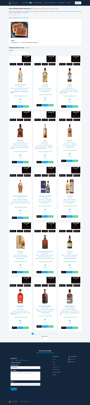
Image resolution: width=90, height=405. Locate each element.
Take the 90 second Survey (23, 17)
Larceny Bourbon (20, 142)
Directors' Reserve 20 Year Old (45, 251)
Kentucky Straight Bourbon (20, 196)
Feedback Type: (15, 365)
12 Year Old (69, 251)
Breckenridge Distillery (70, 307)
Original (70, 85)
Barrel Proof (20, 140)
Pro (30, 2)
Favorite (13, 64)
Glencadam (20, 253)
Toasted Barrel (20, 306)
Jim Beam (70, 86)
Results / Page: (44, 336)
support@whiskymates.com (22, 360)
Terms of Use (56, 367)
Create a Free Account (67, 11)
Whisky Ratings (37, 2)
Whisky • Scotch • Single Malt (45, 88)
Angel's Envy (20, 197)
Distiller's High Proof (70, 306)
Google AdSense (57, 372)
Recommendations (49, 2)
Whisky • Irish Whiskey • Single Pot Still (69, 255)
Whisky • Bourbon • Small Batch (19, 143)
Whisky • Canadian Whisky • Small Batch (45, 255)
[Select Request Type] (25, 367)
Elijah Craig (20, 307)
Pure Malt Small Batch (20, 85)
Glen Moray (45, 197)
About (54, 359)
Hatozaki (20, 86)
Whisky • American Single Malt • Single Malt (44, 309)
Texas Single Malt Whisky (45, 306)
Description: (14, 370)
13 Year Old (45, 85)
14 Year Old (69, 196)
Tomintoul (69, 197)
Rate (15, 106)
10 (52, 333)
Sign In (68, 2)
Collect (20, 64)
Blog (54, 361)
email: (12, 382)
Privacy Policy (56, 369)
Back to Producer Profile (14, 14)
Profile (20, 106)
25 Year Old (20, 251)
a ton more (25, 12)
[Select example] (19, 53)
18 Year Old (69, 140)
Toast (45, 140)
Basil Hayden (45, 142)
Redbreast (69, 253)
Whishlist (28, 64)
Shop (26, 106)
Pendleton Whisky (45, 253)
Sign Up (78, 3)
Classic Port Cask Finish (45, 196)
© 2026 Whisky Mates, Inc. (25, 401)
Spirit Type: (11, 50)
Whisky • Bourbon (69, 88)
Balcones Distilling (45, 307)
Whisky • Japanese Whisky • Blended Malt (20, 88)
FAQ (54, 364)
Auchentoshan (69, 142)
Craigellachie (45, 86)
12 (57, 333)
